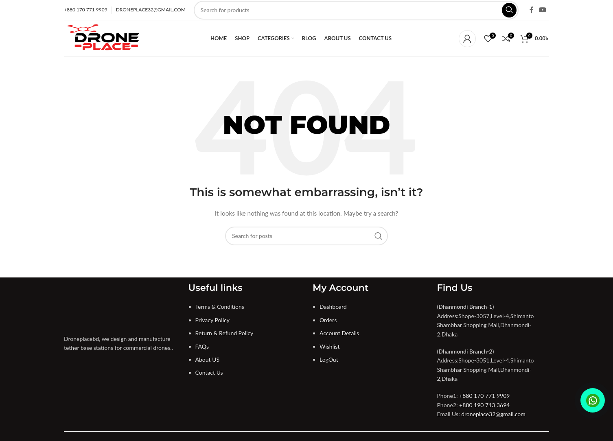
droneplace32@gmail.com (493, 413)
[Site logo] (103, 37)
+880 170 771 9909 (484, 395)
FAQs (202, 346)
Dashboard (333, 306)
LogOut (329, 359)
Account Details (339, 333)
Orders (328, 320)
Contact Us (209, 372)
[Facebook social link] (531, 10)
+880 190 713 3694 (484, 405)
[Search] (356, 10)
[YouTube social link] (542, 10)
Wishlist (329, 346)
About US (207, 359)
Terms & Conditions (219, 306)
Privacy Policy (212, 320)
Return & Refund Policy (224, 333)
